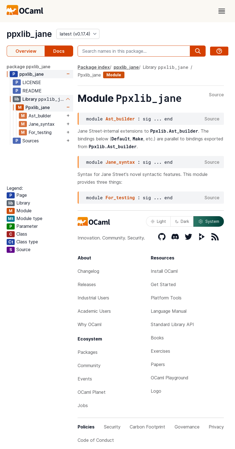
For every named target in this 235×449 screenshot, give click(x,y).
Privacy (216, 427)
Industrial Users (93, 298)
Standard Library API (172, 324)
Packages (88, 352)
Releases (87, 284)
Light (158, 221)
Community (89, 365)
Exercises (160, 351)
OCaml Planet (92, 392)
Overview (26, 51)
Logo (156, 391)
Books (157, 337)
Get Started (163, 284)
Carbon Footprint (147, 427)
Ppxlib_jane (37, 107)
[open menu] (221, 11)
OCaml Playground (169, 377)
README (32, 91)
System (208, 221)
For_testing (40, 132)
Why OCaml (89, 324)
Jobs (83, 405)
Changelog (88, 271)
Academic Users (94, 311)
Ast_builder (40, 115)
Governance (187, 427)
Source (216, 94)
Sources (30, 140)
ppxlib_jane (29, 34)
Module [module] (113, 74)
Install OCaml (164, 271)
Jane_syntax (42, 124)
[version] (77, 34)
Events (85, 379)
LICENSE (31, 82)
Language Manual (169, 311)
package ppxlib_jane (28, 66)
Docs (59, 51)
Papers (158, 364)
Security (112, 427)
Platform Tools (166, 298)
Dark (182, 221)
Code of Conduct (96, 440)
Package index (94, 67)
